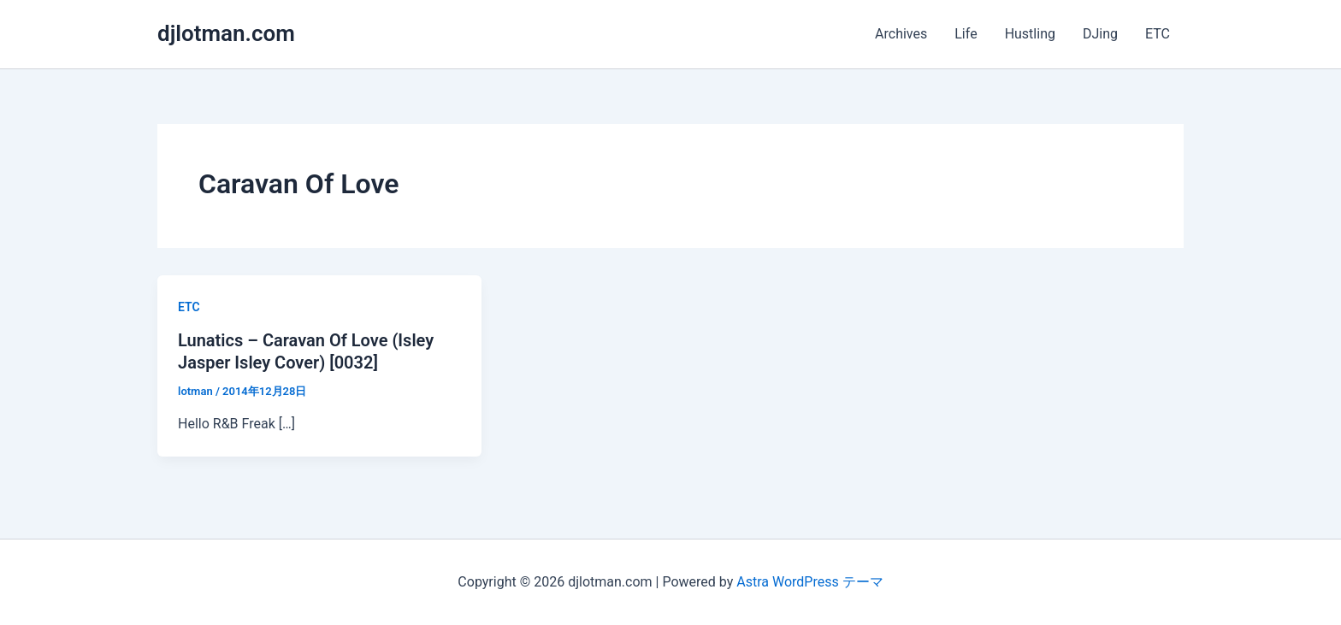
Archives (901, 34)
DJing (1100, 34)
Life (965, 34)
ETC (1157, 34)
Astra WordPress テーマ (809, 582)
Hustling (1030, 34)
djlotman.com (226, 33)
